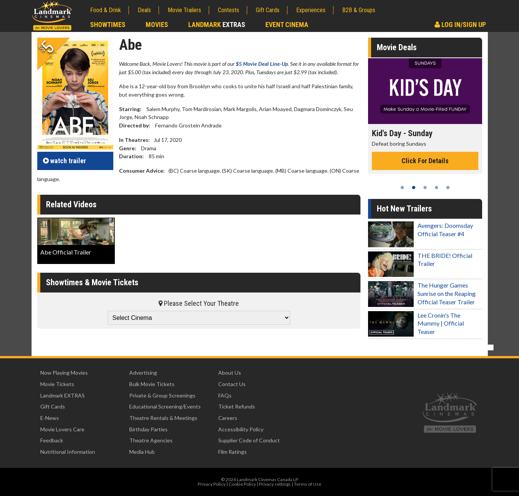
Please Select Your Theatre (199, 303)
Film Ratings (232, 451)
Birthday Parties (148, 429)
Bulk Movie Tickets (152, 384)
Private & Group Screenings (162, 395)
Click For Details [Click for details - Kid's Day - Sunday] (425, 161)
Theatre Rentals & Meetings (163, 418)
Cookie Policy (242, 484)
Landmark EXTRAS (62, 395)
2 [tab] (413, 187)
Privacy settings (275, 484)
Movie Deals (397, 47)
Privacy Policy (211, 484)
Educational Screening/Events (165, 406)
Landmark (216, 25)
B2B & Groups (358, 10)
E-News (49, 418)
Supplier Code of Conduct (249, 440)
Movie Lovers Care (62, 429)
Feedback (51, 440)
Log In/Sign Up (460, 25)
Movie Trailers (184, 10)
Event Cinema (286, 25)
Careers (227, 418)
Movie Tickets (57, 384)
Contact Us (232, 384)
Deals (144, 10)
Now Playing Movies (64, 372)
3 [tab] (425, 187)
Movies (157, 25)
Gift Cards (267, 10)
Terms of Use (307, 484)
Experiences (310, 10)
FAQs (225, 395)
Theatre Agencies (151, 440)
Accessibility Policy (240, 429)
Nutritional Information (67, 451)
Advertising (143, 372)
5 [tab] (448, 187)
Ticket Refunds (236, 406)
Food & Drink (105, 10)
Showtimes (107, 25)
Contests (228, 10)
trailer (64, 161)
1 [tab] (402, 187)
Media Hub (142, 451)
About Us (229, 372)
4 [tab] (436, 187)
